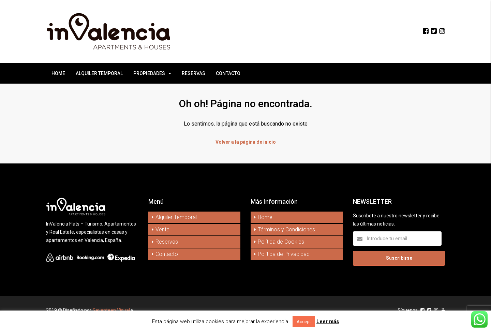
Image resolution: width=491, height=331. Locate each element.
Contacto (166, 254)
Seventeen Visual (111, 310)
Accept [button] (304, 321)
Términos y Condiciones (286, 229)
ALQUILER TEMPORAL (99, 73)
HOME (58, 73)
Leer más (327, 321)
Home (265, 217)
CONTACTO (228, 73)
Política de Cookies (281, 242)
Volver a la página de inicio (245, 142)
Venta (162, 229)
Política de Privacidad (284, 254)
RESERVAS (193, 73)
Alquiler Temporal (176, 217)
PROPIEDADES (149, 73)
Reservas (166, 242)
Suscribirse (399, 258)
